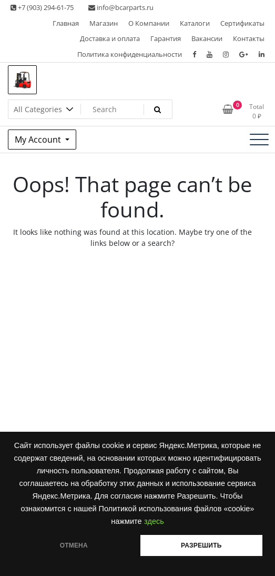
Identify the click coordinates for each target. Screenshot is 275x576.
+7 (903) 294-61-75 (42, 7)
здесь (154, 521)
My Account (39, 139)
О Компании (148, 23)
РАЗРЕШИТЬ (201, 545)
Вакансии (206, 38)
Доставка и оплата (110, 38)
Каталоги (195, 23)
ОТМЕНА (74, 545)
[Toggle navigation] (259, 139)
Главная (66, 23)
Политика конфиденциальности (129, 54)
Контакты (248, 38)
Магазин (103, 23)
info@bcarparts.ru (121, 7)
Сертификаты (242, 23)
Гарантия (165, 38)
